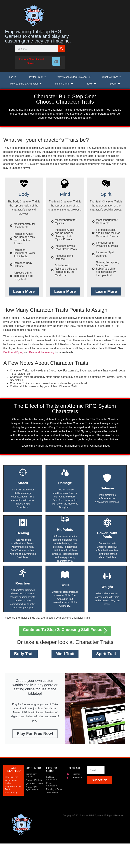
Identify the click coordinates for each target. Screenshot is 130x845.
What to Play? (111, 77)
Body (23, 194)
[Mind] (65, 183)
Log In (12, 76)
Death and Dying (13, 352)
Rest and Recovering (41, 352)
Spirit (106, 194)
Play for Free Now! (35, 735)
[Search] (61, 48)
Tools (91, 84)
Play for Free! (37, 77)
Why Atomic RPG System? (74, 77)
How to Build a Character (25, 84)
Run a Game (64, 84)
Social (115, 84)
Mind (65, 194)
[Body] (24, 183)
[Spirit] (106, 183)
